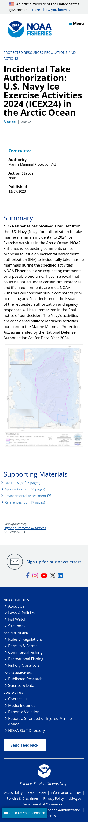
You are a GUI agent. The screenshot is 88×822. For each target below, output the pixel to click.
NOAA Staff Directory (26, 730)
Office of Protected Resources (25, 528)
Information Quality (66, 792)
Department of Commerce (42, 804)
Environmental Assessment (25, 496)
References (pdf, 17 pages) (25, 502)
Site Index (16, 625)
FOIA (42, 792)
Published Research (25, 678)
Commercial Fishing (25, 652)
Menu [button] (76, 23)
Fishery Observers (24, 665)
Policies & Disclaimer (22, 798)
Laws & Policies (21, 612)
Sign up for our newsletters (54, 562)
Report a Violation (23, 711)
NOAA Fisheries (16, 600)
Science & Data (21, 685)
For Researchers (18, 673)
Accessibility (13, 792)
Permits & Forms (22, 645)
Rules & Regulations (25, 639)
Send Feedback (24, 745)
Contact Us (13, 693)
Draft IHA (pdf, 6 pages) (22, 482)
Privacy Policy (53, 798)
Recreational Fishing (25, 658)
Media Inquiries (21, 705)
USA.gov (75, 798)
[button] (24, 813)
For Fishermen (16, 633)
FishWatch (17, 619)
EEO (30, 792)
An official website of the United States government (44, 7)
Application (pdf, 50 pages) (25, 489)
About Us (16, 606)
